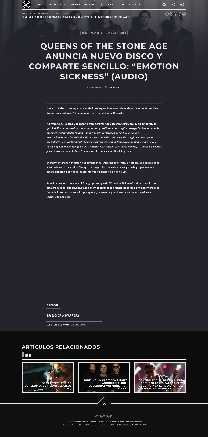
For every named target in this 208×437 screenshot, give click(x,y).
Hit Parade (92, 425)
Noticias (77, 425)
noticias (56, 13)
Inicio (66, 425)
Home (25, 13)
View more (48, 377)
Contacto (140, 425)
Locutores (108, 425)
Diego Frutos (96, 87)
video (66, 13)
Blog (33, 13)
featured (43, 13)
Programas (124, 425)
